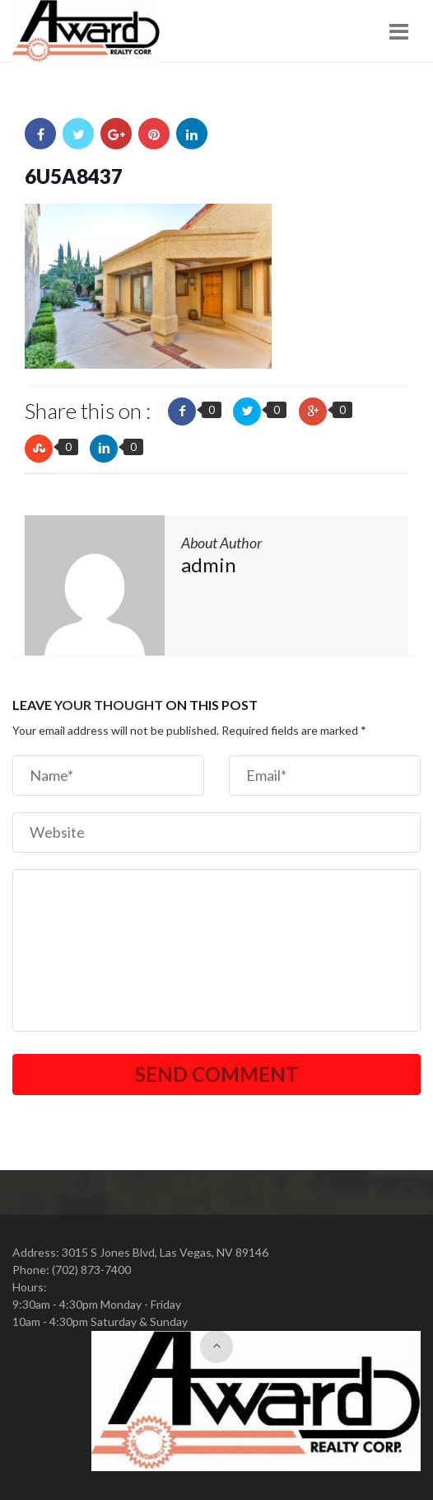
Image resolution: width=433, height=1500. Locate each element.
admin (208, 564)
